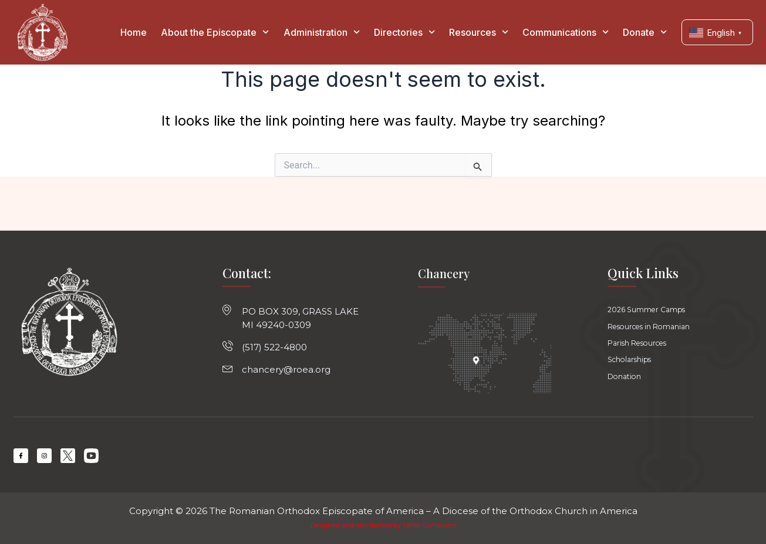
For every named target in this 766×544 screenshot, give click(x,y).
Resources (478, 32)
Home (133, 32)
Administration (322, 32)
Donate (645, 32)
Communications (565, 32)
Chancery (446, 266)
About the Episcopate (215, 32)
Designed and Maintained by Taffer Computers (383, 525)
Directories (404, 32)
